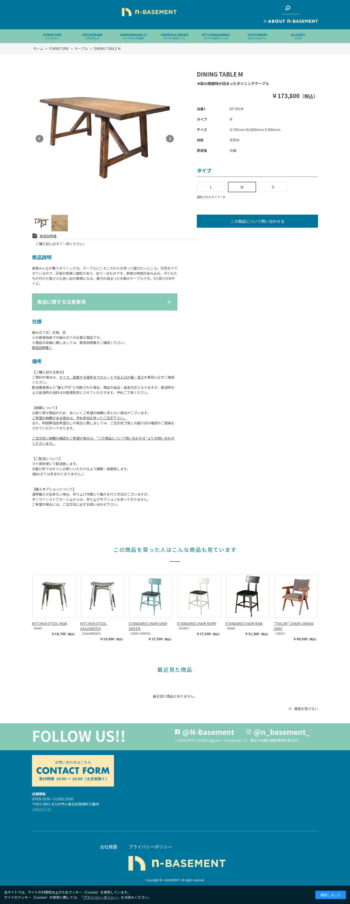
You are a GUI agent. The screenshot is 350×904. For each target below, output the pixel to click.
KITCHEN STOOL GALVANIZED (93, 626)
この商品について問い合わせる (257, 221)
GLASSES (298, 36)
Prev (39, 139)
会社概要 (108, 846)
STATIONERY (257, 36)
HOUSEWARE (92, 36)
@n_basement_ (282, 731)
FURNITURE (52, 36)
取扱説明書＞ (42, 347)
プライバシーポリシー (150, 846)
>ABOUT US (41, 809)
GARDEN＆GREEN (174, 36)
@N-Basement (208, 731)
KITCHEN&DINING (216, 36)
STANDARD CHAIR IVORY (196, 623)
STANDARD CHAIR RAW (243, 623)
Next (170, 139)
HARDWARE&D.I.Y (133, 36)
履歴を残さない (306, 708)
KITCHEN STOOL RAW (49, 623)
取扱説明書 (48, 236)
